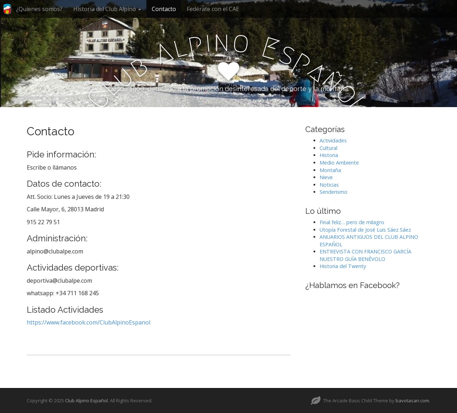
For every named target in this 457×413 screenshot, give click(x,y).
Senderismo (333, 191)
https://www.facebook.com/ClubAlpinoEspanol (88, 322)
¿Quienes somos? (39, 9)
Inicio (7, 12)
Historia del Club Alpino (107, 9)
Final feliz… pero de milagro (352, 222)
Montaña (330, 170)
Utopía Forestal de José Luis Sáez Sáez (365, 229)
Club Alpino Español (86, 400)
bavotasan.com (412, 400)
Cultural (328, 148)
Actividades (333, 140)
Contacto (164, 9)
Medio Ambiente (339, 162)
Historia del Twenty (343, 266)
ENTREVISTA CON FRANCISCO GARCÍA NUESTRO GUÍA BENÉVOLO (365, 255)
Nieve (326, 177)
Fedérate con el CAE (213, 9)
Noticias (329, 184)
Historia (329, 155)
